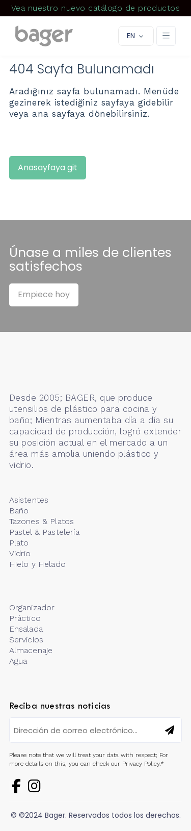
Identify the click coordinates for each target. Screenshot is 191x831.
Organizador (32, 607)
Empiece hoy (44, 294)
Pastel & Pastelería (44, 532)
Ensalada (26, 629)
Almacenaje (31, 650)
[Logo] (44, 36)
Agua (18, 661)
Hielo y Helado (37, 564)
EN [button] (131, 36)
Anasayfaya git (47, 167)
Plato (19, 543)
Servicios (26, 639)
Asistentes (29, 500)
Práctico (25, 618)
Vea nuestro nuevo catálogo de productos (95, 8)
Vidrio (20, 553)
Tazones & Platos (41, 521)
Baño (19, 510)
